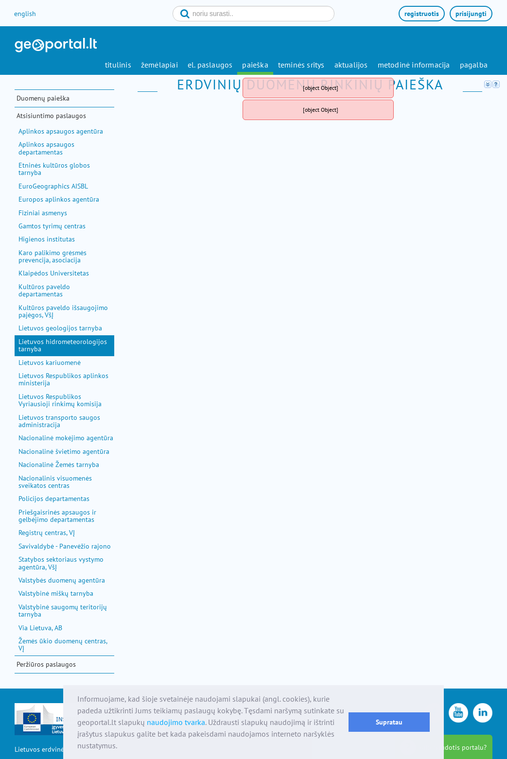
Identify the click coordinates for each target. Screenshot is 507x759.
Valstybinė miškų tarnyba (55, 593)
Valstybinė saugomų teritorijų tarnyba (62, 611)
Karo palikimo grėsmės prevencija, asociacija (52, 256)
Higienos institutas (46, 239)
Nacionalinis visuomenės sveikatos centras (55, 482)
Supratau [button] (389, 721)
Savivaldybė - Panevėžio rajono (64, 546)
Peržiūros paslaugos (46, 664)
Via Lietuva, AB (40, 627)
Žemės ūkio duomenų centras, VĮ (62, 645)
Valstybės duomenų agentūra (61, 580)
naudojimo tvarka (176, 722)
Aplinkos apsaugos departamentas (46, 148)
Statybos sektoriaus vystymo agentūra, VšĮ (61, 563)
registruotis (421, 13)
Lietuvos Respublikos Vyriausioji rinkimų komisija (60, 400)
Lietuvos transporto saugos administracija (59, 421)
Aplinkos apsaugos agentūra (60, 131)
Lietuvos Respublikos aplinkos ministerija (63, 379)
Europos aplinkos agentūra (58, 199)
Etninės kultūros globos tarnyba (54, 169)
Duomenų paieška (43, 98)
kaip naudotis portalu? (453, 747)
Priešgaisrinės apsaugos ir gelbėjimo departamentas (57, 516)
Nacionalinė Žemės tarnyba (58, 464)
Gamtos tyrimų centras (52, 226)
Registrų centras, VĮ (46, 532)
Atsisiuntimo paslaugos (51, 115)
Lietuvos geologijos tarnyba (60, 328)
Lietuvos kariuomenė (49, 362)
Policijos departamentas (53, 498)
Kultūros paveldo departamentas (44, 290)
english (25, 13)
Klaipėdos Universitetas (53, 273)
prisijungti (471, 13)
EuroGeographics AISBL (53, 186)
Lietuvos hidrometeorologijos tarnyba (62, 345)
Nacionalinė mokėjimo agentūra (65, 437)
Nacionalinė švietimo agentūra (63, 451)
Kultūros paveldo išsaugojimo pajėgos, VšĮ (63, 311)
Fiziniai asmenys (42, 212)
